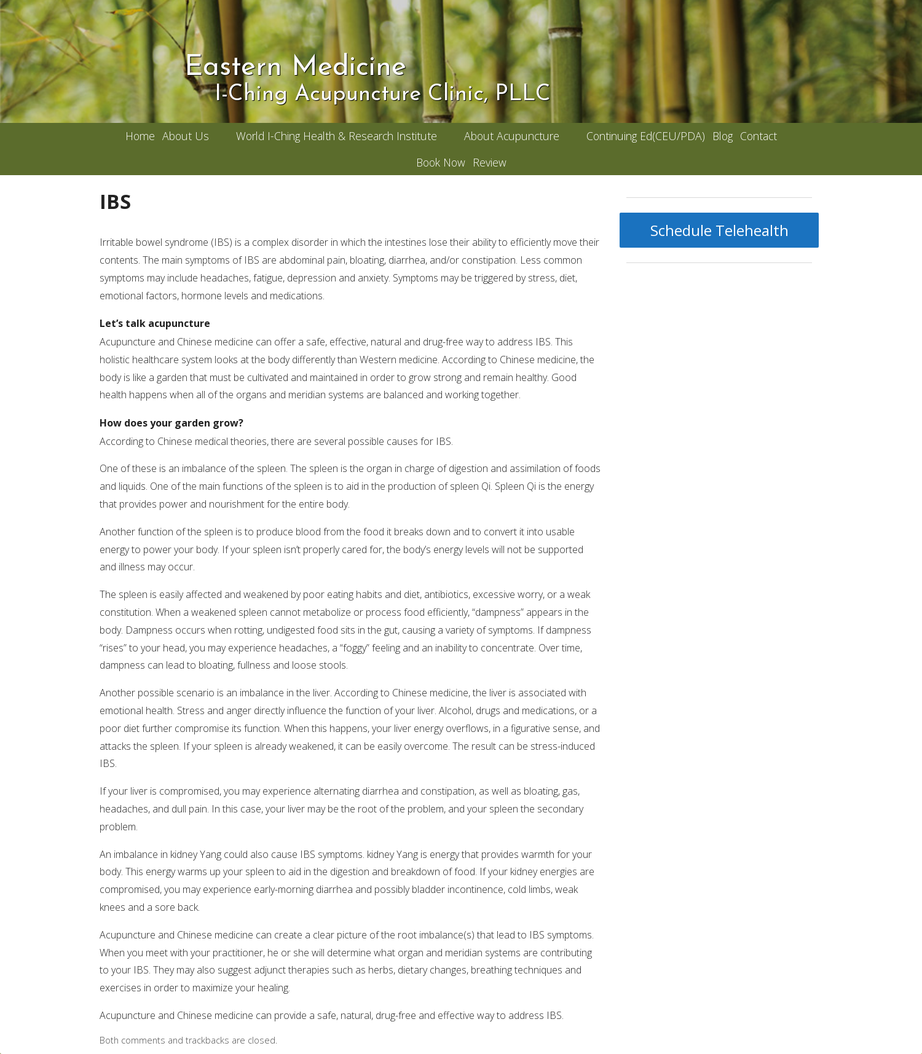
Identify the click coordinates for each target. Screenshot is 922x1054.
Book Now (440, 162)
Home (140, 135)
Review (489, 162)
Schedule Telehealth (719, 230)
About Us (185, 135)
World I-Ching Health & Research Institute (336, 135)
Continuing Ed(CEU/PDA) (645, 135)
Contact (758, 135)
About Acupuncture (511, 135)
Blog (722, 135)
